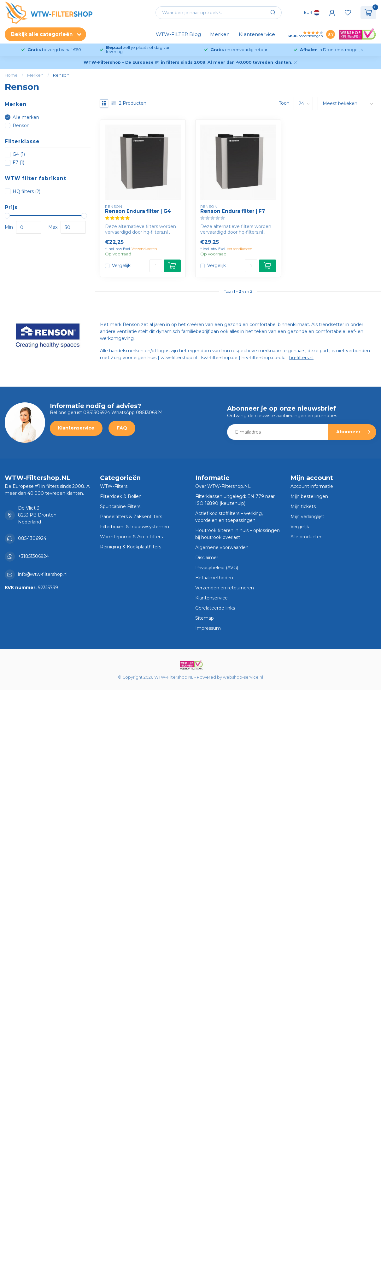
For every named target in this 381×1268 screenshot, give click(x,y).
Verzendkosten (144, 249)
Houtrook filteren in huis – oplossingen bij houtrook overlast (237, 534)
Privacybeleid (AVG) (216, 567)
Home (11, 75)
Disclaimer (206, 557)
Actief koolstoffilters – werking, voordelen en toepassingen (229, 517)
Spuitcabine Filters (120, 506)
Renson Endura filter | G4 (138, 211)
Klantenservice (257, 34)
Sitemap (204, 618)
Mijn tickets (303, 506)
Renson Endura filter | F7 (232, 211)
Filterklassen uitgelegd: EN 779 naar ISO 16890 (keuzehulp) (235, 500)
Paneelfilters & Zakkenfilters (131, 516)
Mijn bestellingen (309, 496)
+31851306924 (33, 556)
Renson (61, 75)
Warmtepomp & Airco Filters (131, 537)
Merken (220, 34)
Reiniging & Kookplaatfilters (130, 547)
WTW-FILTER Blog (178, 34)
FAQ (122, 428)
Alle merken (26, 117)
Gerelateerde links (215, 608)
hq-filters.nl (301, 357)
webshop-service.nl (243, 677)
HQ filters (26, 191)
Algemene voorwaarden (222, 547)
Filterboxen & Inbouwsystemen (134, 526)
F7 (18, 162)
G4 (19, 154)
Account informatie (311, 486)
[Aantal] (155, 266)
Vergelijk (121, 265)
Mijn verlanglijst (307, 516)
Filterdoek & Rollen (121, 496)
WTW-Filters (113, 486)
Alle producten (306, 537)
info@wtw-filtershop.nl (42, 574)
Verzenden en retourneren (224, 588)
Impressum (208, 628)
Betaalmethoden (214, 578)
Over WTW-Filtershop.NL (223, 486)
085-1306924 (32, 538)
